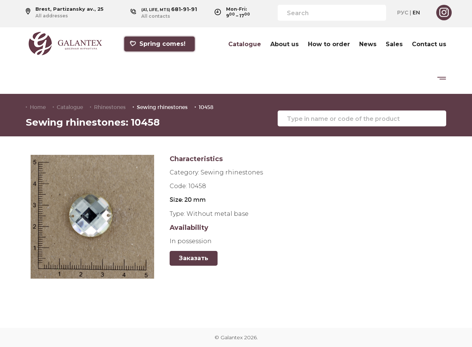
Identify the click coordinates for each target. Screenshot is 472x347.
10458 (206, 107)
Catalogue (244, 44)
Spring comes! (157, 43)
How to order (329, 44)
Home (38, 107)
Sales (394, 44)
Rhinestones (110, 107)
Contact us (429, 44)
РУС (402, 12)
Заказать (193, 258)
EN (416, 12)
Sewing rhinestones (162, 107)
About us (284, 44)
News (367, 44)
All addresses (51, 16)
